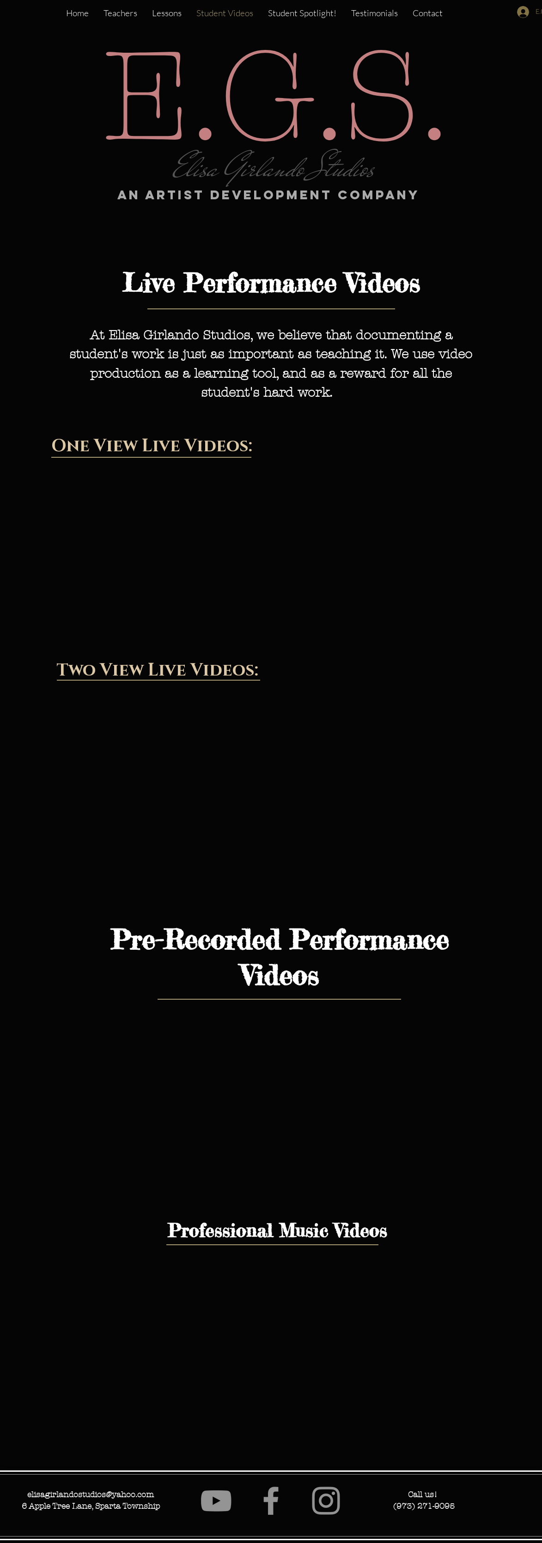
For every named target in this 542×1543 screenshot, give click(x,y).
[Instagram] (326, 1500)
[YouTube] (216, 1500)
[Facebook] (271, 1500)
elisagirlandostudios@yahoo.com (90, 1494)
